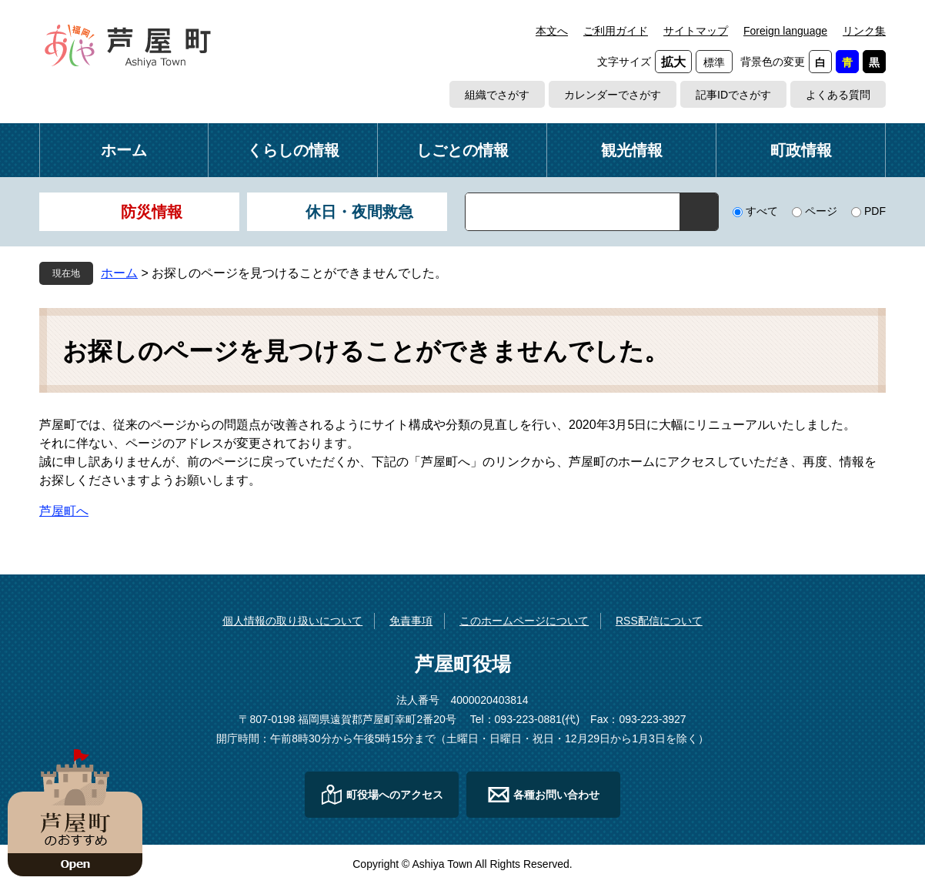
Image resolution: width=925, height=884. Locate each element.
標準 (714, 62)
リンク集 (864, 31)
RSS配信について (659, 620)
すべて (762, 211)
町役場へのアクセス (394, 795)
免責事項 (410, 620)
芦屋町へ (63, 510)
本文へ (552, 31)
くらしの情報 (293, 150)
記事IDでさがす (733, 95)
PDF (875, 211)
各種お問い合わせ (556, 795)
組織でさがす (497, 95)
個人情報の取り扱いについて (292, 620)
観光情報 (632, 150)
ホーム (124, 150)
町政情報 (801, 150)
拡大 (673, 62)
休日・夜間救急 (359, 211)
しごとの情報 (462, 150)
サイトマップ (695, 31)
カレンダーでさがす (612, 95)
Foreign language (785, 31)
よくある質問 (838, 95)
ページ (821, 211)
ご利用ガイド (615, 31)
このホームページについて (524, 620)
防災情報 (151, 211)
